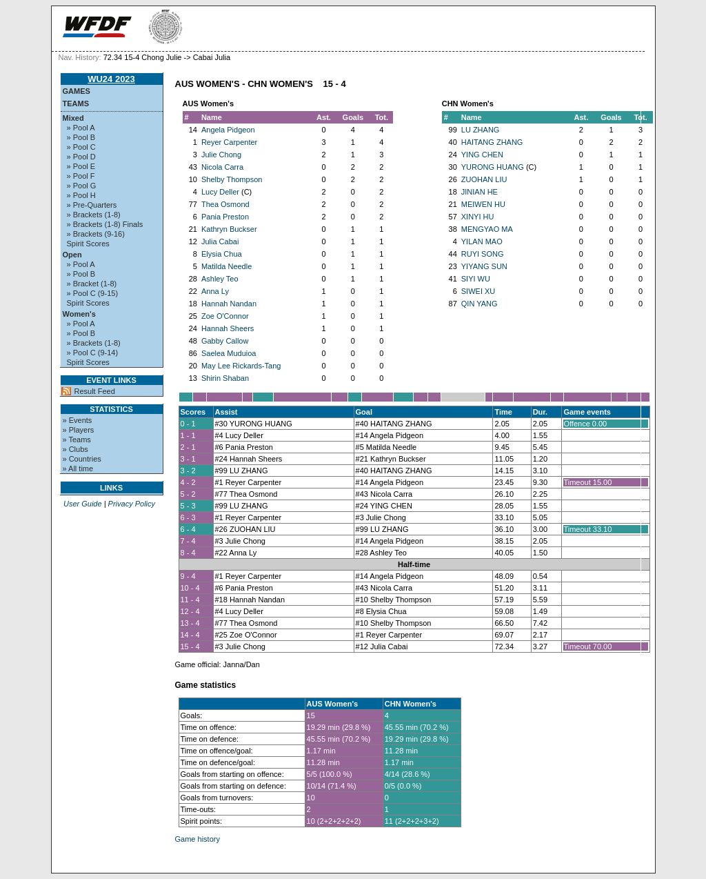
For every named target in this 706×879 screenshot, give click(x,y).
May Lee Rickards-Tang (241, 366)
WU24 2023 (111, 79)
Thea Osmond (225, 204)
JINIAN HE (479, 192)
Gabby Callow (224, 341)
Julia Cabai (220, 241)
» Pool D (81, 156)
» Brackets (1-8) (94, 214)
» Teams (77, 439)
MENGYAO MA (487, 229)
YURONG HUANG (492, 167)
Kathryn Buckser (229, 229)
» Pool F (81, 176)
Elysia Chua (221, 254)
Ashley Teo (220, 279)
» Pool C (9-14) (93, 352)
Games (76, 91)
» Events (77, 420)
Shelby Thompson (231, 179)
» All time (78, 468)
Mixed (73, 118)
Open (72, 254)
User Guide (82, 504)
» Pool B (81, 137)
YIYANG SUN (484, 266)
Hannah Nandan (228, 303)
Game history (197, 839)
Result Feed (94, 391)
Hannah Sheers (227, 328)
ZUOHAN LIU (484, 179)
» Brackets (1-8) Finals (105, 224)
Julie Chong (221, 154)
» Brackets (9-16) (96, 234)
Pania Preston (225, 217)
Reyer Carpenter (229, 142)
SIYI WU (475, 279)
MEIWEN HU (483, 204)
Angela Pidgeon (228, 130)
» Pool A (81, 128)
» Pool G (82, 185)
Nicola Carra (222, 167)
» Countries (82, 459)
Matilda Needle (226, 266)
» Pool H (81, 195)
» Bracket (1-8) (92, 283)
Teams (76, 103)
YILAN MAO (482, 241)
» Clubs (75, 449)
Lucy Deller (220, 192)
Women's (79, 314)
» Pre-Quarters (92, 205)
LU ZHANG (480, 130)
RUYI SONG (482, 254)
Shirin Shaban (225, 378)
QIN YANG (479, 303)
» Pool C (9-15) (93, 293)
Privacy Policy (131, 504)
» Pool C (81, 147)
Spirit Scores (88, 243)
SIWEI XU (478, 291)
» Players (78, 430)
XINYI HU (477, 217)
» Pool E (81, 166)
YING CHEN (482, 154)
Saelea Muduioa (228, 353)
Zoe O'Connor (225, 316)
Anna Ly (215, 291)
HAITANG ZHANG (492, 142)
